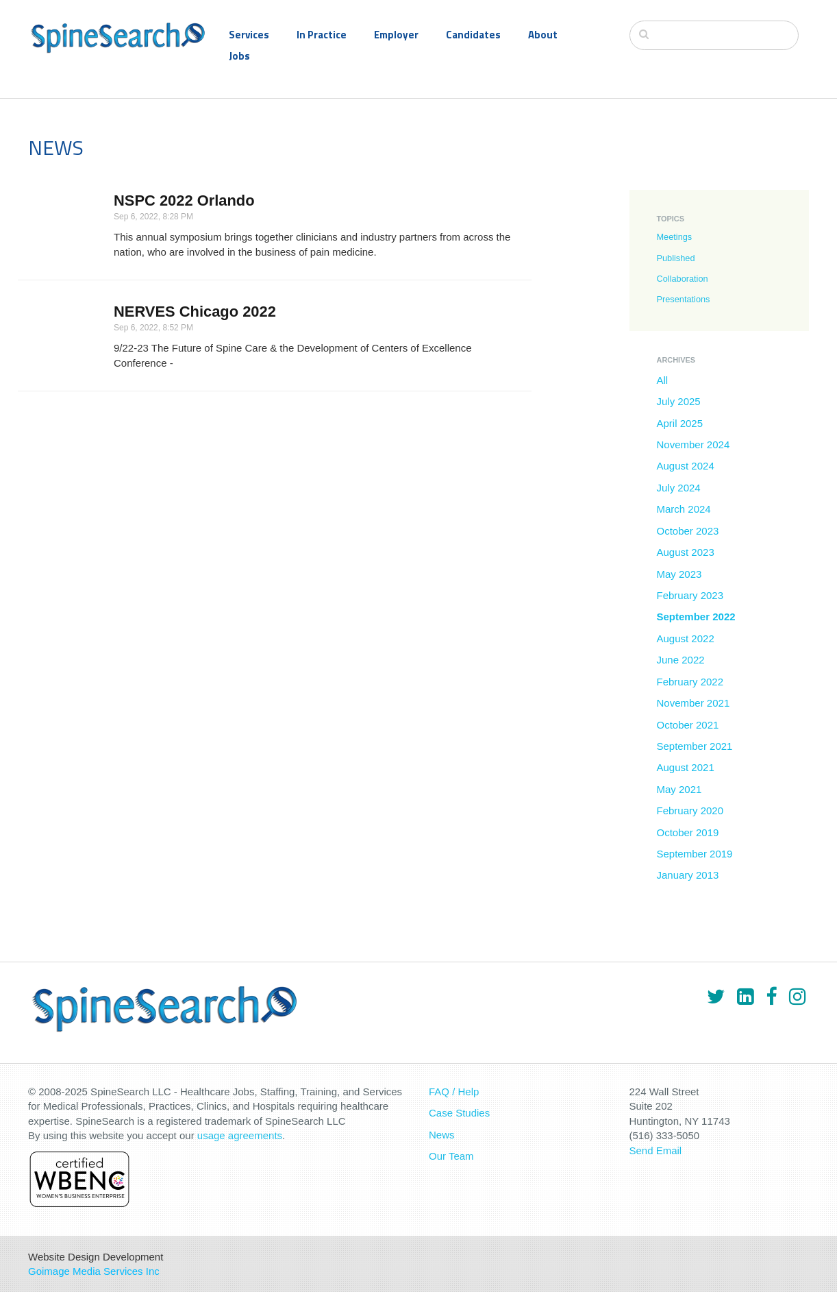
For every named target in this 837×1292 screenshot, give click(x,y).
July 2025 (679, 401)
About (543, 34)
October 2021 (688, 725)
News (442, 1135)
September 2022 (696, 616)
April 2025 (680, 423)
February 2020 (690, 810)
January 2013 (688, 875)
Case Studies (459, 1113)
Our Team (451, 1156)
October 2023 (688, 531)
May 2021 (679, 789)
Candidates (473, 34)
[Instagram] (797, 997)
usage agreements (239, 1135)
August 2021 (685, 767)
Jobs (239, 56)
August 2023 (685, 552)
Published (676, 258)
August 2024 (685, 466)
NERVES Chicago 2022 (195, 311)
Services (249, 34)
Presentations (683, 299)
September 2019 (695, 854)
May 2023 (679, 574)
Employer (396, 34)
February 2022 (690, 681)
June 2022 (681, 660)
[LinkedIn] (745, 997)
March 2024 (684, 509)
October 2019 (688, 832)
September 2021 (695, 746)
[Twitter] (716, 997)
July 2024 (679, 487)
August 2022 (685, 638)
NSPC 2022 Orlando (184, 200)
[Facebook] (771, 997)
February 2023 (690, 595)
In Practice (322, 34)
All (663, 380)
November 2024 (693, 444)
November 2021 (693, 703)
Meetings (674, 237)
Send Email (655, 1150)
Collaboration (682, 278)
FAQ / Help (454, 1091)
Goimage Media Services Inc (94, 1271)
